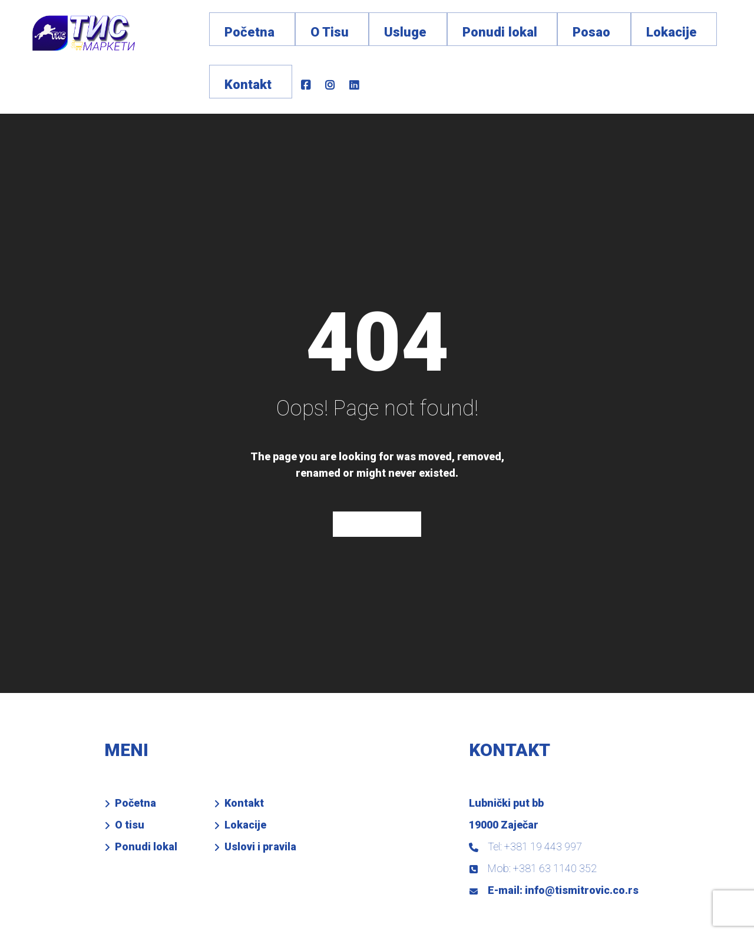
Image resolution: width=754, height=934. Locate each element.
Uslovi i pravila (260, 799)
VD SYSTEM (325, 913)
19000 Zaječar (503, 777)
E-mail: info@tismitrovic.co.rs (554, 843)
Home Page (377, 476)
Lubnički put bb (506, 755)
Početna (135, 755)
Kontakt (244, 755)
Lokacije (245, 777)
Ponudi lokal (146, 799)
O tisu (129, 777)
